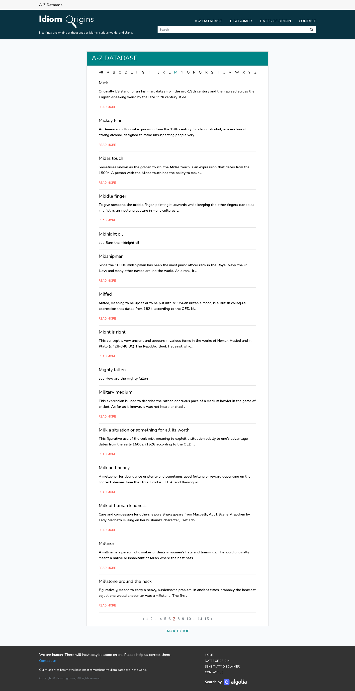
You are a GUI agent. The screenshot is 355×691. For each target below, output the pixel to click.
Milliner (106, 543)
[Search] (232, 29)
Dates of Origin (275, 20)
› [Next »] (211, 618)
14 (200, 618)
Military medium (115, 392)
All (101, 72)
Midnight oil (111, 234)
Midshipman (111, 256)
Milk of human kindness (123, 506)
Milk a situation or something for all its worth (144, 430)
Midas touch (111, 158)
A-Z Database (208, 20)
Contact (307, 20)
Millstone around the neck (125, 581)
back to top (177, 630)
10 (188, 618)
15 (206, 618)
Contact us (48, 660)
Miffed (105, 294)
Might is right (112, 332)
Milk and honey (114, 468)
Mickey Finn (110, 120)
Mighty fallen (112, 370)
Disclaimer (241, 20)
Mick (103, 83)
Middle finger (112, 196)
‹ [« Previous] (143, 618)
